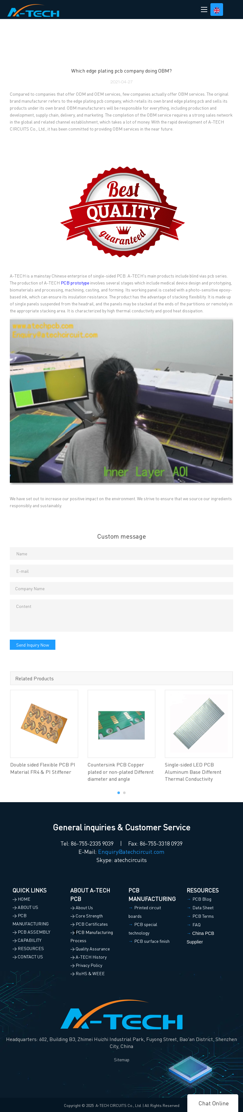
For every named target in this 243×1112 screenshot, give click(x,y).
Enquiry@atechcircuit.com (131, 851)
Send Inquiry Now (32, 645)
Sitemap (121, 1059)
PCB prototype (75, 282)
